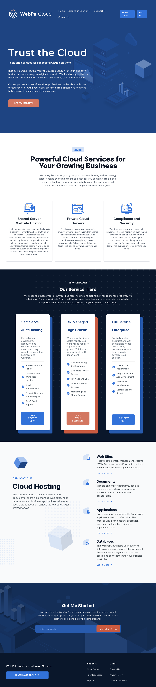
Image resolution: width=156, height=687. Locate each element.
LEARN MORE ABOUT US (27, 675)
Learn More (104, 473)
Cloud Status (93, 669)
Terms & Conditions (119, 680)
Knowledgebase (94, 675)
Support (99, 11)
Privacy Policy (116, 675)
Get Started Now (23, 103)
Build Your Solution (79, 11)
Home (61, 11)
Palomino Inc (24, 70)
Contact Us (64, 17)
